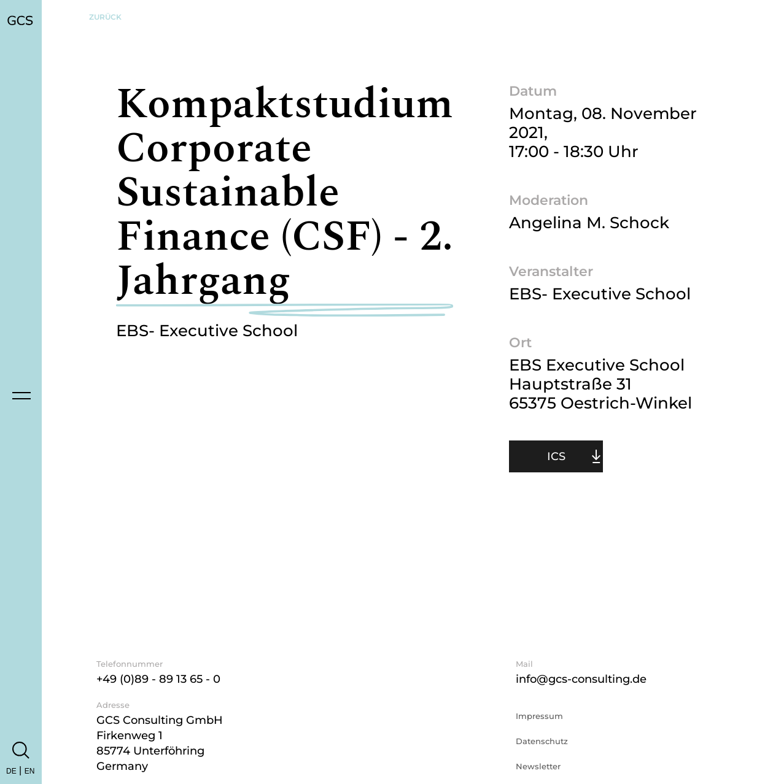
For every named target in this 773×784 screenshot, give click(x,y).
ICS (556, 456)
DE (11, 771)
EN (30, 771)
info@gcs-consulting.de (581, 679)
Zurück (105, 16)
